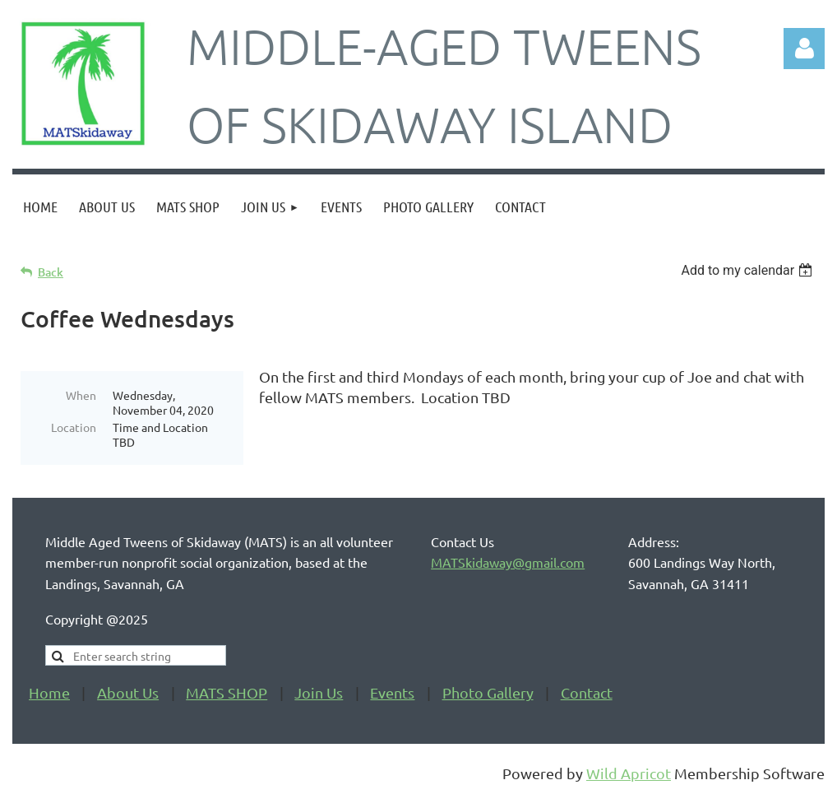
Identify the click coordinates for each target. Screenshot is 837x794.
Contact (587, 693)
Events (392, 693)
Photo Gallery (488, 693)
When (81, 395)
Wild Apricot (628, 773)
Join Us (318, 693)
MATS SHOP (226, 693)
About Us (128, 693)
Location (73, 427)
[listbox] (748, 270)
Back (50, 272)
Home (49, 693)
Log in (804, 48)
